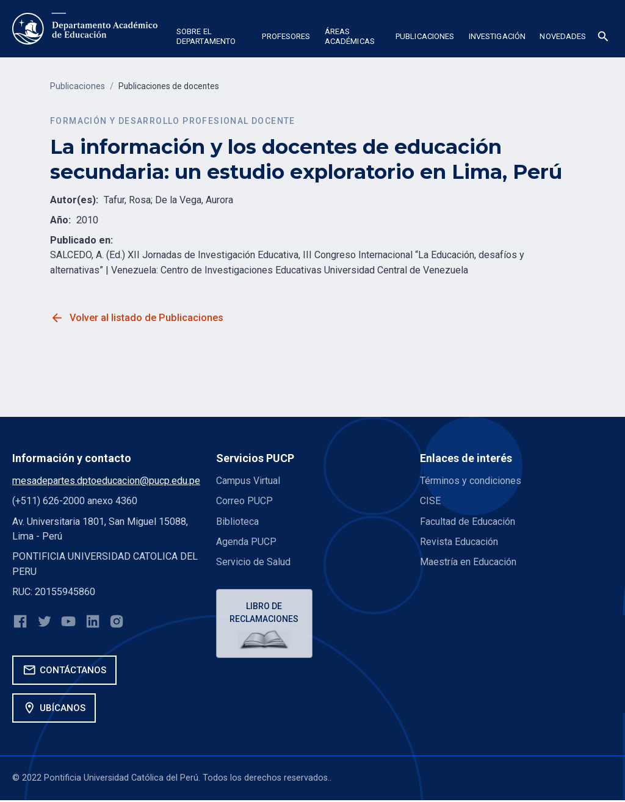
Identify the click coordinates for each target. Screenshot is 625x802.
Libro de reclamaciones (265, 613)
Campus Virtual (248, 480)
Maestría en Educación (468, 562)
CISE (430, 501)
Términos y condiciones (471, 480)
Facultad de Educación (467, 521)
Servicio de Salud (253, 562)
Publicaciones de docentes (171, 86)
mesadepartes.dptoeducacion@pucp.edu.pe (106, 480)
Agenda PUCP (246, 541)
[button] (212, 38)
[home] (84, 29)
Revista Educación (459, 541)
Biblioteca (237, 521)
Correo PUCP (244, 501)
